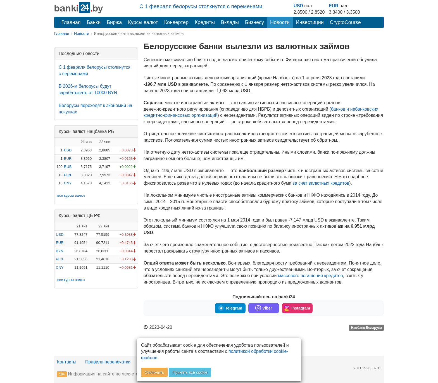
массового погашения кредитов (310, 275)
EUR (333, 5)
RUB (68, 167)
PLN (67, 175)
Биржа (114, 22)
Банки (94, 22)
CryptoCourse (345, 22)
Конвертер (176, 22)
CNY (68, 183)
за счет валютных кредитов (321, 183)
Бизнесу (254, 22)
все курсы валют (71, 195)
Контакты (66, 362)
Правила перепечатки (107, 362)
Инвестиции (310, 22)
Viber (263, 308)
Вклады (230, 22)
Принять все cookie (189, 372)
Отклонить (154, 372)
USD (298, 5)
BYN (59, 251)
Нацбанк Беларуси (366, 328)
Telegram (230, 308)
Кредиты (205, 22)
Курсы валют (143, 22)
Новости (280, 22)
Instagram (297, 308)
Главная (71, 22)
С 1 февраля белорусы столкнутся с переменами (200, 6)
